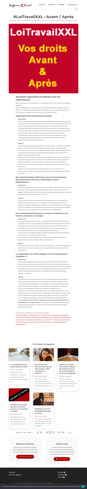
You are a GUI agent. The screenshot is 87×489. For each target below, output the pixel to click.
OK (83, 486)
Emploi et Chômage (30, 20)
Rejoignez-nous (26, 456)
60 (63, 432)
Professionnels (72, 4)
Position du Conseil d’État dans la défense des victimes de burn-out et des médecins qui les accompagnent (67, 369)
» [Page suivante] (67, 432)
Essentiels (61, 4)
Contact (60, 472)
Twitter (60, 477)
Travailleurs (51, 4)
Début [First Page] (29, 432)
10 (37, 432)
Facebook (61, 475)
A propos (12, 472)
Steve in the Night (66, 483)
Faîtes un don (63, 459)
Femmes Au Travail (44, 20)
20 (41, 432)
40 (47, 432)
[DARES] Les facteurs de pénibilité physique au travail (43, 411)
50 (59, 432)
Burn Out (13, 20)
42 (53, 432)
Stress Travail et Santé (58, 20)
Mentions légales (15, 475)
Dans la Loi (20, 20)
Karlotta (56, 483)
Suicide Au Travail (71, 20)
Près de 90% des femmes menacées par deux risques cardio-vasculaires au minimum (43, 369)
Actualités (42, 4)
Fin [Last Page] (70, 432)
